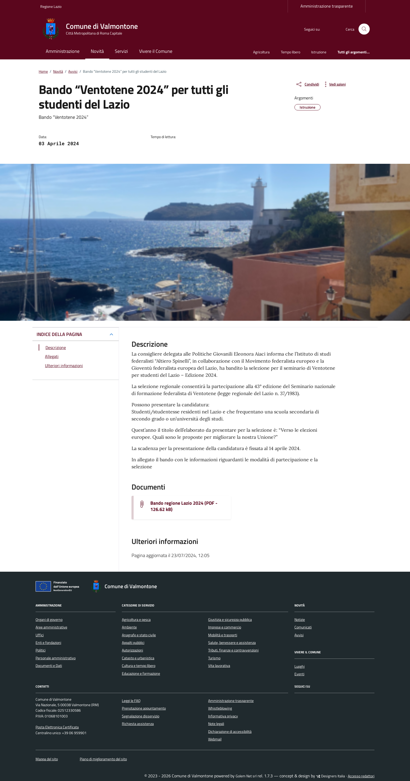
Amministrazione (62, 51)
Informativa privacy (223, 716)
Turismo (214, 658)
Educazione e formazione (141, 673)
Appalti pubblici (133, 642)
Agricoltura (261, 52)
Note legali (216, 724)
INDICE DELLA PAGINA (59, 334)
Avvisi (299, 635)
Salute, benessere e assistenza (232, 642)
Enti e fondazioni (48, 642)
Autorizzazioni (132, 650)
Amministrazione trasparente (326, 6)
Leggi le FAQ (131, 701)
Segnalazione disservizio (140, 716)
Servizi (121, 51)
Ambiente (129, 627)
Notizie (299, 619)
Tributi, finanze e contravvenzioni (233, 650)
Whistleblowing (220, 708)
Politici (40, 650)
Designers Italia (330, 776)
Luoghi (299, 666)
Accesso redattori (361, 776)
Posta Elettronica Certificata (57, 727)
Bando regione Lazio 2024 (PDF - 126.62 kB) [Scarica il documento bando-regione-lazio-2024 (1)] (183, 506)
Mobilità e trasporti (222, 635)
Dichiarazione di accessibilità (230, 731)
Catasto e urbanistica (138, 658)
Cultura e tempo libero (138, 665)
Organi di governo (49, 619)
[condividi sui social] (307, 84)
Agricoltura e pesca (136, 619)
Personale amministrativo (56, 658)
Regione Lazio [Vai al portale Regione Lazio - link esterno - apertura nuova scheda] (50, 6)
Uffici (40, 635)
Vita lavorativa (219, 665)
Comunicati (303, 627)
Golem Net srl (246, 776)
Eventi (299, 674)
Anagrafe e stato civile (139, 635)
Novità (97, 51)
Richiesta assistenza (138, 724)
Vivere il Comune (155, 51)
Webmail (214, 739)
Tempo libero (290, 52)
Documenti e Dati (49, 665)
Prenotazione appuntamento (144, 708)
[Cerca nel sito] (364, 29)
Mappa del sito (47, 759)
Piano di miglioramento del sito (103, 759)
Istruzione (318, 52)
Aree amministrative (51, 627)
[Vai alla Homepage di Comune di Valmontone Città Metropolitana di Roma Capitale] (92, 29)
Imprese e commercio (224, 627)
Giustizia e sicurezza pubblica (230, 619)
